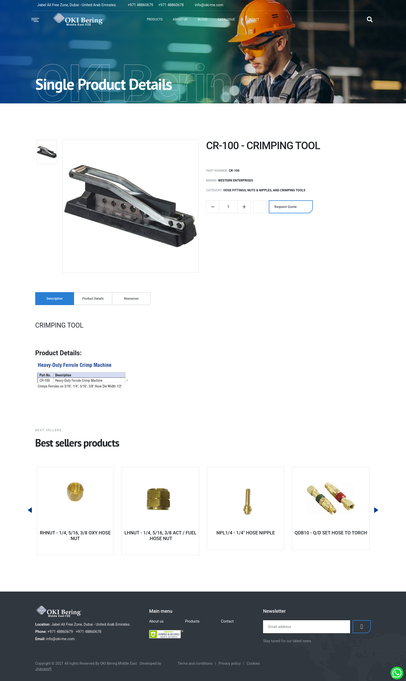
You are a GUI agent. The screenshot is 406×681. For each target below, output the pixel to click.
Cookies (253, 663)
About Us (180, 19)
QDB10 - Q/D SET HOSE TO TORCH (331, 532)
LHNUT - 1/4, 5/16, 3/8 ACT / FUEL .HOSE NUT (160, 535)
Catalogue (226, 19)
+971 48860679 (140, 5)
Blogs (202, 19)
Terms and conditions (195, 663)
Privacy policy (230, 663)
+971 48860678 (171, 5)
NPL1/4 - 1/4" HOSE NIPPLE (245, 532)
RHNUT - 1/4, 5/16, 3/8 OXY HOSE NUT (75, 535)
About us (156, 621)
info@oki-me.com (209, 5)
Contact (252, 19)
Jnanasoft (43, 669)
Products (155, 19)
